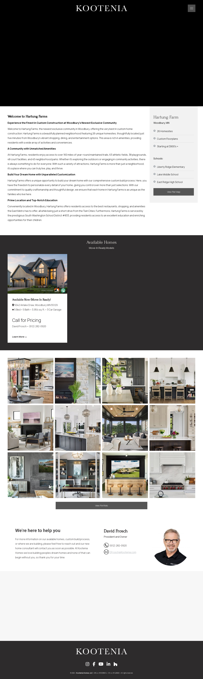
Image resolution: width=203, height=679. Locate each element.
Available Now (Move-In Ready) (31, 299)
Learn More (19, 336)
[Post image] (37, 274)
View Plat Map (173, 191)
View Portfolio (101, 505)
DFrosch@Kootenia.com (122, 552)
